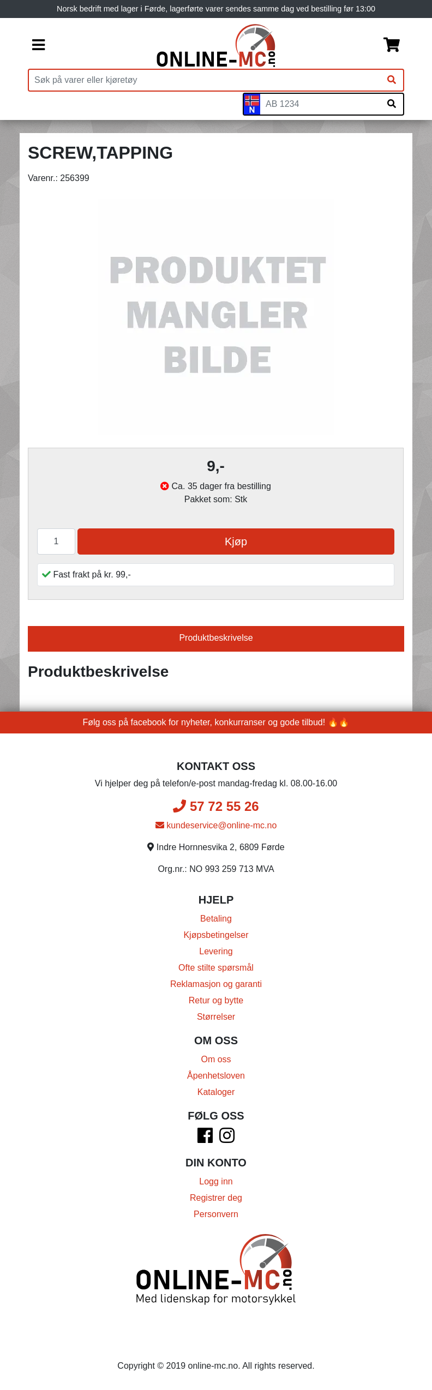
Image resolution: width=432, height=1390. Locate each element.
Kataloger (216, 1092)
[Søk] (392, 80)
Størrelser (216, 1016)
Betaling (216, 918)
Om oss (216, 1059)
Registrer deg (216, 1197)
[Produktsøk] (204, 80)
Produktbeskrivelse (216, 637)
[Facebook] (205, 1139)
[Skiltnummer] (320, 104)
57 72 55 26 (216, 806)
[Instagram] (227, 1139)
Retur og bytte (216, 1000)
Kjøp (236, 541)
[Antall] (56, 541)
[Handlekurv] (391, 45)
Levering (215, 951)
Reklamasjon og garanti (216, 984)
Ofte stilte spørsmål (216, 967)
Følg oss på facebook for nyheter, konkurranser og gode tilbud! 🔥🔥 (216, 722)
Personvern (216, 1214)
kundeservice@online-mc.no (216, 825)
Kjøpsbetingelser (215, 935)
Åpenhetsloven (216, 1075)
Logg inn (215, 1181)
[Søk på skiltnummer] (392, 104)
